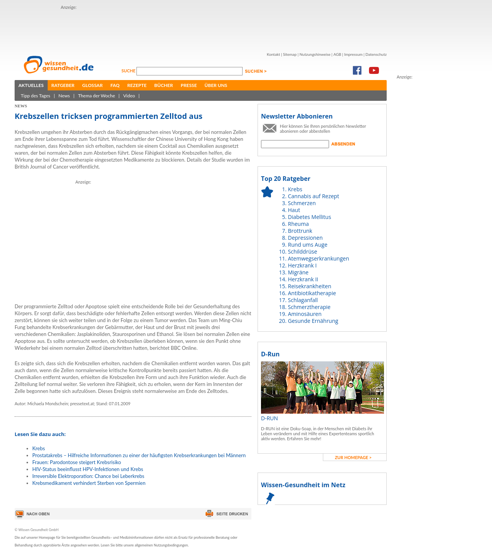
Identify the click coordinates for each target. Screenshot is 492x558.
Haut (294, 210)
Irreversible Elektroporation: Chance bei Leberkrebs (88, 476)
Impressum (353, 54)
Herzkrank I (302, 265)
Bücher (163, 85)
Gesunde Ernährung (313, 320)
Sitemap (289, 54)
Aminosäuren (305, 313)
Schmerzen (302, 203)
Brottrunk (300, 230)
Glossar (92, 85)
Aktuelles (31, 85)
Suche (128, 70)
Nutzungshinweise (315, 54)
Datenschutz (376, 54)
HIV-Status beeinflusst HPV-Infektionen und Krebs (87, 469)
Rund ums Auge (307, 244)
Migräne (298, 272)
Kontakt (273, 54)
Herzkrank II (303, 279)
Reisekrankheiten (309, 286)
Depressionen (305, 237)
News (64, 96)
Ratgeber (63, 85)
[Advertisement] (201, 28)
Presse (189, 85)
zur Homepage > (353, 457)
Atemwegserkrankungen (318, 258)
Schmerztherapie (309, 307)
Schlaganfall (303, 300)
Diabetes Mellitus (309, 217)
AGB (337, 54)
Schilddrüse (302, 251)
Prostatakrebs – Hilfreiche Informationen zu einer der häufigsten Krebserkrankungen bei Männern (139, 455)
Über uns (215, 85)
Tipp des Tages (35, 96)
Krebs (38, 448)
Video (129, 96)
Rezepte (136, 85)
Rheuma (298, 223)
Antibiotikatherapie (312, 293)
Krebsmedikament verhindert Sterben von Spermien (88, 483)
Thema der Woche (96, 96)
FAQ (115, 85)
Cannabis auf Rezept (313, 196)
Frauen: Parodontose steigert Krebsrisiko (76, 462)
